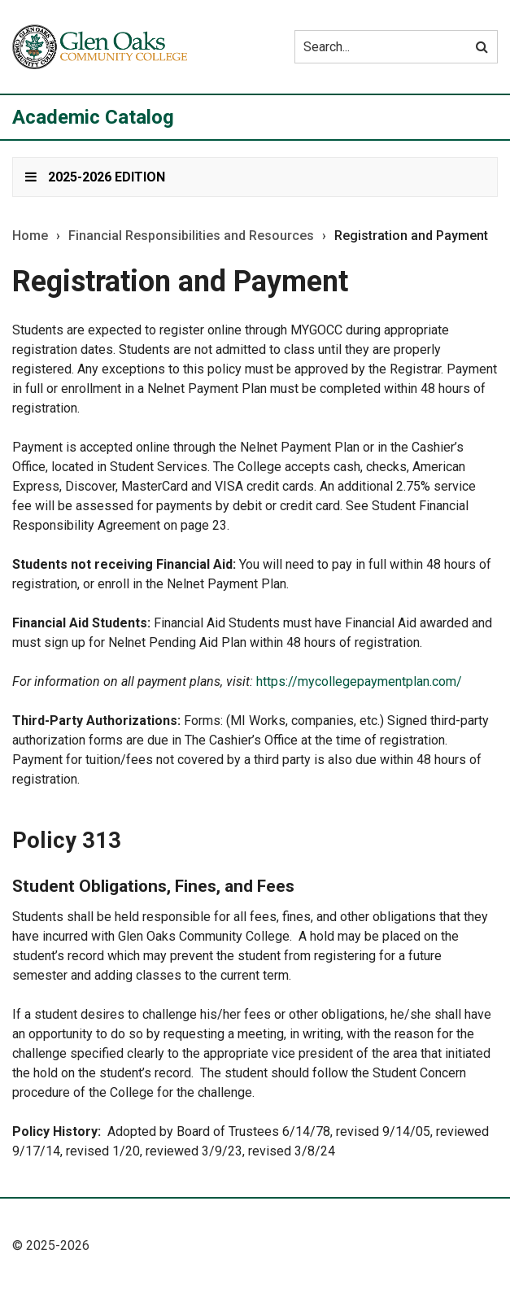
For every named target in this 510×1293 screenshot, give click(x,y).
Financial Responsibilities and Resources (191, 235)
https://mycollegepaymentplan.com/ (359, 681)
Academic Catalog (93, 117)
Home (30, 235)
